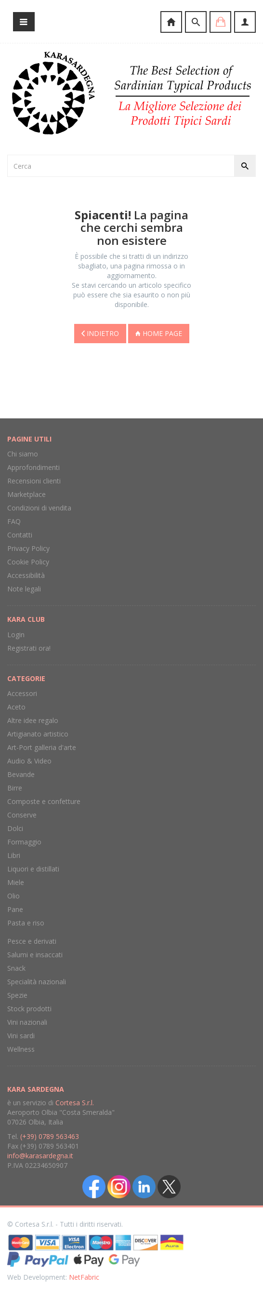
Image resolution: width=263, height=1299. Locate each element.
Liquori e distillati (33, 868)
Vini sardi (21, 1035)
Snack (16, 968)
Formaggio (24, 841)
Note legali (24, 588)
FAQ (14, 521)
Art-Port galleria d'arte (41, 747)
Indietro (100, 333)
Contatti (19, 534)
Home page (158, 333)
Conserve (22, 814)
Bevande (21, 774)
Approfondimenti (33, 467)
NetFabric (84, 1277)
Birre (14, 787)
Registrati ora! (29, 648)
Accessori (22, 693)
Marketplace (26, 494)
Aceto (16, 706)
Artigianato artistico (37, 733)
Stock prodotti (29, 1008)
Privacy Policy (28, 548)
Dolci (15, 828)
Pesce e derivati (31, 941)
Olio (13, 895)
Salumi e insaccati (35, 954)
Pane (15, 909)
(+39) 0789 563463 (49, 1136)
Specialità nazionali (36, 981)
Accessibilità (26, 575)
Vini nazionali (27, 1022)
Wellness (21, 1049)
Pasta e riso (25, 922)
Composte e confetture (43, 801)
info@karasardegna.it (40, 1155)
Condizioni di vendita (39, 507)
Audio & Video (29, 760)
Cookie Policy (28, 561)
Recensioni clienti (34, 480)
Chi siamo (22, 453)
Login (16, 634)
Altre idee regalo (32, 720)
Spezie (17, 995)
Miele (15, 882)
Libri (13, 855)
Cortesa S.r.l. (74, 1102)
